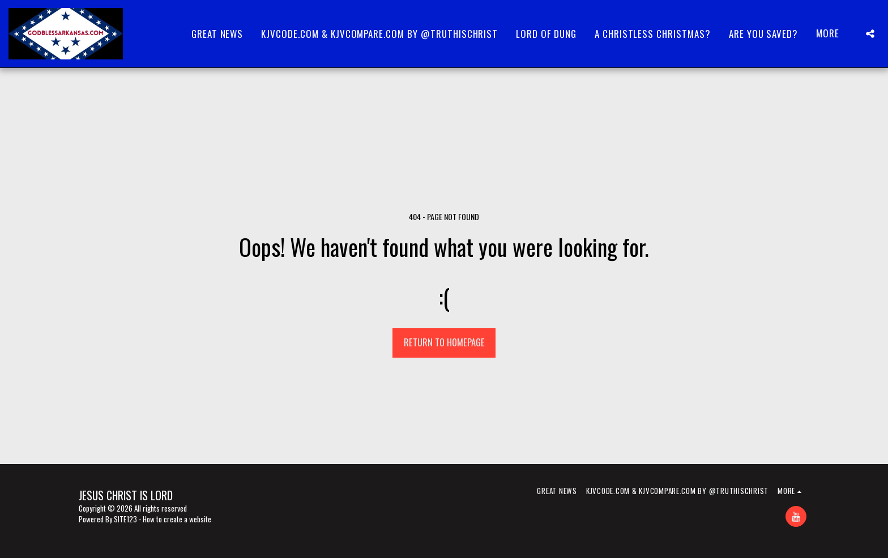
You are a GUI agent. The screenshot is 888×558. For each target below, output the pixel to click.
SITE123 (125, 519)
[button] (870, 33)
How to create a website (177, 519)
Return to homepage (444, 342)
